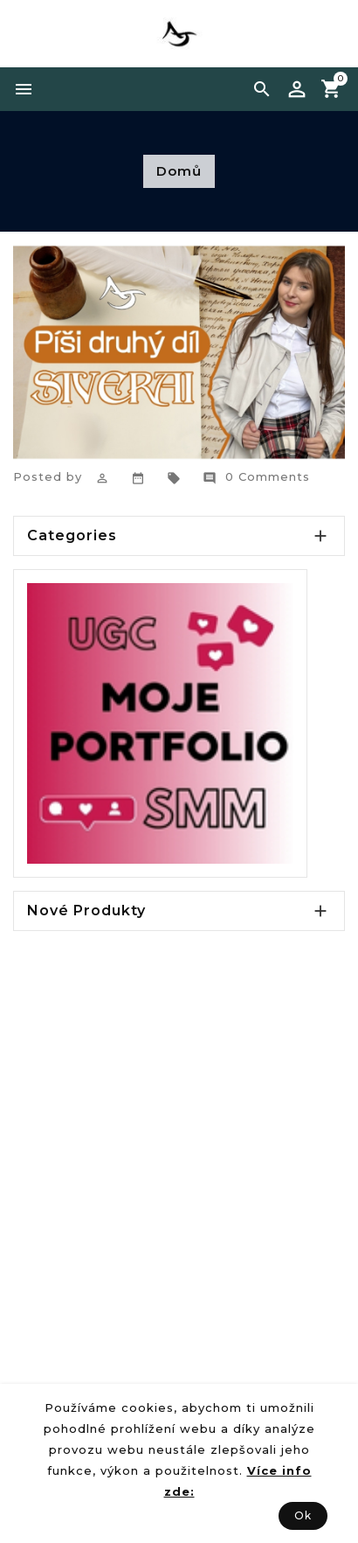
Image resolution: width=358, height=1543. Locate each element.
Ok (303, 1515)
